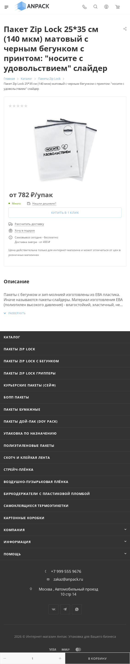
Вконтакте (53, 609)
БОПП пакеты (16, 397)
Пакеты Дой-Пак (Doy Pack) (31, 421)
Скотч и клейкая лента (27, 457)
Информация (17, 542)
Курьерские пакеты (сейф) (30, 385)
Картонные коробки (24, 518)
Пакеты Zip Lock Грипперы (30, 373)
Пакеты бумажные (22, 409)
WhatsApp (77, 609)
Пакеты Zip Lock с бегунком (31, 361)
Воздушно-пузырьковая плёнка (36, 482)
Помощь (12, 554)
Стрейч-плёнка (18, 469)
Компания (14, 530)
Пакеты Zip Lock (19, 349)
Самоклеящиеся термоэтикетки (36, 505)
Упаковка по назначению (30, 433)
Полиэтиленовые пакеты (29, 445)
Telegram (65, 609)
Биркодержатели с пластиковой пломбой (47, 493)
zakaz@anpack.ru (68, 579)
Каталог (12, 337)
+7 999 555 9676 (66, 571)
